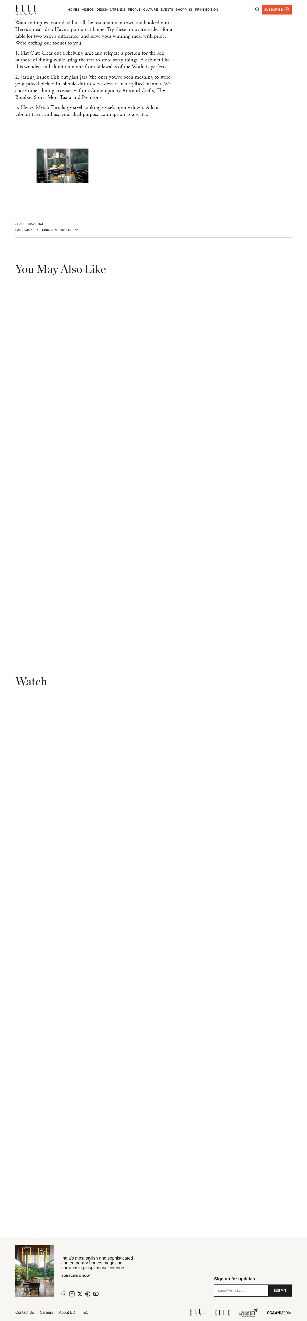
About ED (71, 1312)
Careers (49, 1312)
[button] (25, 230)
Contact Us (24, 1312)
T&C (90, 1312)
